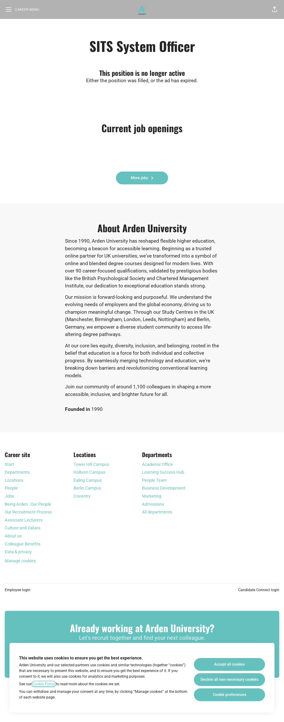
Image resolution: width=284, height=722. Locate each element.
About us (13, 535)
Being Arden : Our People (28, 504)
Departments (17, 472)
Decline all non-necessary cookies (229, 679)
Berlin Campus (87, 488)
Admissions (153, 504)
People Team (154, 480)
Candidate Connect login (258, 590)
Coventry (82, 496)
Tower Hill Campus (91, 464)
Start (9, 464)
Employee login (17, 590)
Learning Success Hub (163, 472)
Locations (14, 480)
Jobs (9, 496)
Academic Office (157, 464)
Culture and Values (22, 527)
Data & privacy (18, 551)
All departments (157, 511)
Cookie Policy (43, 684)
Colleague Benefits (22, 543)
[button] (274, 9)
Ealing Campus (87, 480)
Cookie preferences (229, 694)
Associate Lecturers (23, 520)
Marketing (151, 496)
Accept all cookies (229, 664)
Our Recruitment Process (28, 511)
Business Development (163, 488)
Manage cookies (20, 560)
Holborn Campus (89, 472)
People (11, 488)
